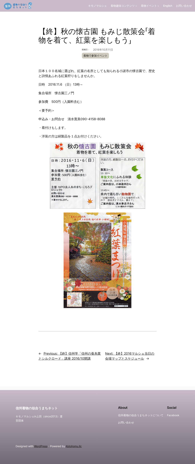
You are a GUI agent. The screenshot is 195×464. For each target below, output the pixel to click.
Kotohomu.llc (74, 446)
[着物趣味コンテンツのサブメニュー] (136, 6)
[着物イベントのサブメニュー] (158, 6)
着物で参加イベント (95, 55)
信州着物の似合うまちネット (37, 408)
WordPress (40, 446)
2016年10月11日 (103, 49)
